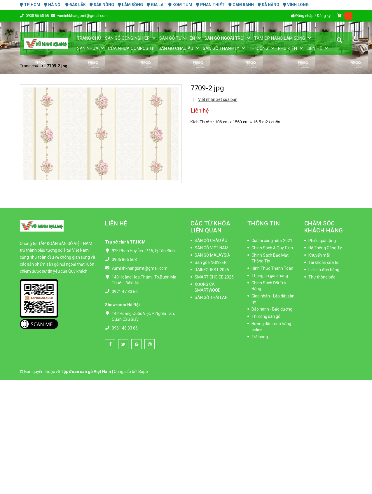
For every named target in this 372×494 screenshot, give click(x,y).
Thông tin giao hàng (270, 275)
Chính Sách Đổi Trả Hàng (269, 286)
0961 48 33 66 (125, 328)
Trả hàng (260, 336)
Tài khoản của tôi (323, 262)
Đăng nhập (304, 15)
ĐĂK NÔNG (102, 4)
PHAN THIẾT (210, 4)
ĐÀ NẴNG (268, 4)
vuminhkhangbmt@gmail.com (82, 15)
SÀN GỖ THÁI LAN (211, 297)
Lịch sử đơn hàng (323, 269)
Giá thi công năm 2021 (272, 240)
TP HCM (30, 4)
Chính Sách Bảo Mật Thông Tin (270, 258)
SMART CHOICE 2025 (214, 277)
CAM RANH (241, 4)
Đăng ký (324, 15)
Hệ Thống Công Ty (325, 248)
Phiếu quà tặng (322, 240)
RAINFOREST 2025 (212, 269)
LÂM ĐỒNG (130, 4)
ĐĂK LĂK (75, 4)
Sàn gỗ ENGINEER (211, 262)
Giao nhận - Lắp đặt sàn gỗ (273, 299)
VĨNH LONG (296, 4)
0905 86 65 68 (38, 15)
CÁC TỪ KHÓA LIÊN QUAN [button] (210, 227)
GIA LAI (156, 4)
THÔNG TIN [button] (263, 223)
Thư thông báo (322, 277)
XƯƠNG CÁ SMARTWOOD (208, 287)
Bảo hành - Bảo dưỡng (272, 309)
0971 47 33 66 (125, 291)
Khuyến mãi (319, 255)
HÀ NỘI (53, 4)
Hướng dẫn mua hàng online (271, 326)
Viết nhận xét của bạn (217, 99)
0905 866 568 (124, 259)
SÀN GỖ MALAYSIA (212, 255)
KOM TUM (180, 4)
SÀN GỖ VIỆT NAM (211, 248)
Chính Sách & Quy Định (272, 248)
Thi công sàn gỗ (266, 316)
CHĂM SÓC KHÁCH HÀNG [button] (323, 227)
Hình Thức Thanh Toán (272, 268)
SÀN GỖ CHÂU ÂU (211, 240)
